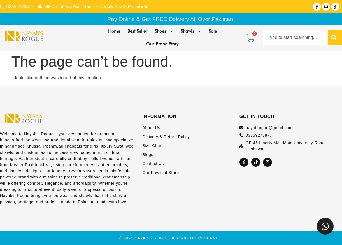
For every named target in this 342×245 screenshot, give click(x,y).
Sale (213, 31)
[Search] (335, 37)
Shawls (191, 31)
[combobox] (294, 37)
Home (114, 31)
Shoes (164, 31)
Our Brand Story (162, 44)
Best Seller (137, 31)
